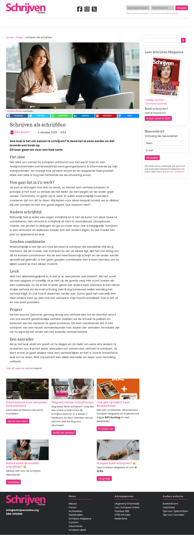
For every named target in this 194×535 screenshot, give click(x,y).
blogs (19, 37)
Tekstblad (169, 507)
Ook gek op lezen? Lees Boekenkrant (113, 404)
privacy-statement (175, 171)
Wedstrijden (87, 22)
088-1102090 (14, 514)
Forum (72, 507)
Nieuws (73, 503)
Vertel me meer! (18, 421)
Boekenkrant (170, 503)
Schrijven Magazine (80, 518)
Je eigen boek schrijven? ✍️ (116, 463)
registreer (20, 368)
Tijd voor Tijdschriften (175, 511)
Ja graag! (13, 482)
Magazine (141, 22)
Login (8, 368)
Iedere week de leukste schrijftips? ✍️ (22, 464)
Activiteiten (114, 22)
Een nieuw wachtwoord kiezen (165, 13)
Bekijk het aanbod (63, 432)
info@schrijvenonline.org (22, 510)
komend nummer (156, 103)
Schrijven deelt (77, 530)
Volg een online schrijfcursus (72, 402)
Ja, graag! (104, 478)
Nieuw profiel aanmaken (137, 13)
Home (10, 22)
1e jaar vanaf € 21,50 (158, 118)
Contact (183, 22)
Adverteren (75, 526)
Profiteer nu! (105, 428)
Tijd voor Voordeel (173, 515)
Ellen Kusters (21, 132)
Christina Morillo (15, 111)
